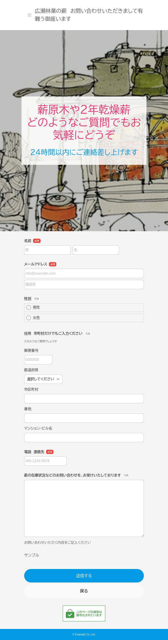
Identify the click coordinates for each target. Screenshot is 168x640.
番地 (27, 409)
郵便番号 (31, 350)
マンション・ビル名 (38, 428)
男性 (33, 307)
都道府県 (31, 370)
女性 (33, 317)
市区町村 (31, 389)
